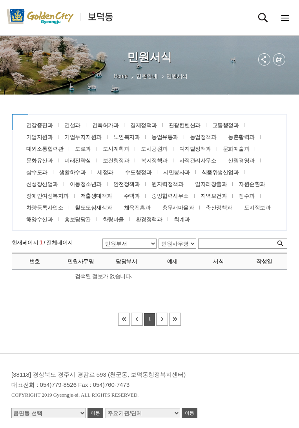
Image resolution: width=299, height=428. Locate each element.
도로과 (83, 149)
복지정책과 (154, 160)
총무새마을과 (178, 207)
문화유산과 (39, 160)
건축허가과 (105, 125)
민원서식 (177, 76)
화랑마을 (113, 219)
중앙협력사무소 (170, 196)
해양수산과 (39, 219)
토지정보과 (257, 207)
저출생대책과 (96, 196)
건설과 (72, 125)
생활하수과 (72, 172)
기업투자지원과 (83, 137)
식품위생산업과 (220, 172)
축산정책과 (219, 207)
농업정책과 (203, 137)
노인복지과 (126, 137)
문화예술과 (236, 149)
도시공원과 (154, 149)
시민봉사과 (176, 172)
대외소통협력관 (45, 149)
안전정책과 (126, 184)
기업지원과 (39, 137)
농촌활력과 (241, 137)
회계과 (182, 219)
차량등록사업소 (45, 207)
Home (120, 76)
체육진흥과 (137, 207)
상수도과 (36, 172)
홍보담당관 (77, 219)
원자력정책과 (167, 184)
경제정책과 (143, 125)
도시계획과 (116, 149)
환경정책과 (149, 219)
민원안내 (146, 76)
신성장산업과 (42, 184)
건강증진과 (39, 125)
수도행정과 (138, 172)
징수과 (247, 196)
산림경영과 (241, 160)
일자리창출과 (211, 184)
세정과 (105, 172)
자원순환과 (252, 184)
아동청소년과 (86, 184)
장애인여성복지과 (47, 196)
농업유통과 (164, 137)
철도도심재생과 (93, 207)
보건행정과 (116, 160)
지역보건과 (214, 196)
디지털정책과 (195, 149)
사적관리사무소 (198, 160)
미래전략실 (77, 160)
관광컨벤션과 (185, 125)
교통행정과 (225, 125)
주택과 (132, 196)
